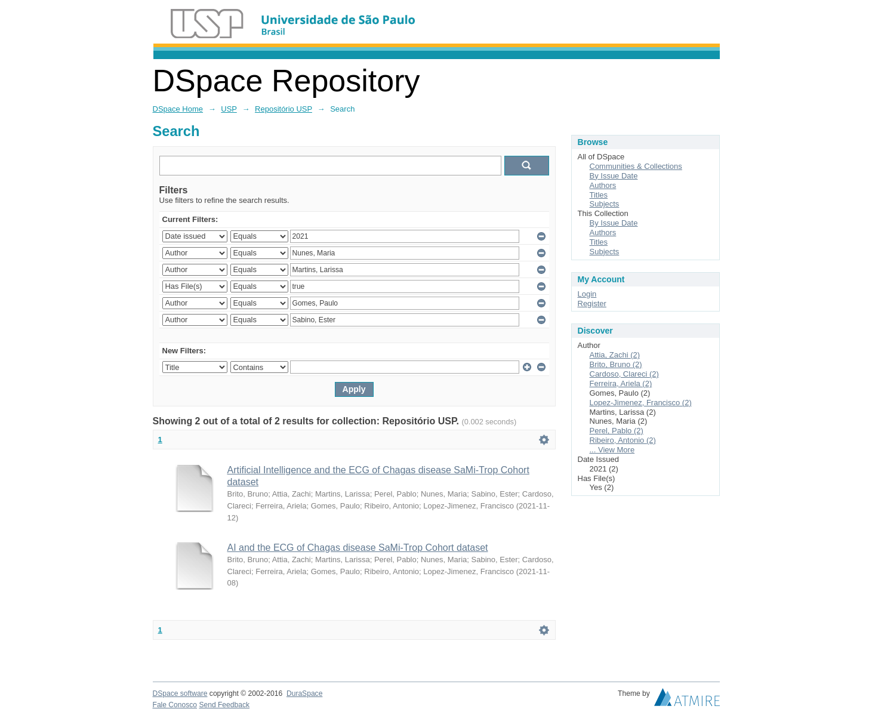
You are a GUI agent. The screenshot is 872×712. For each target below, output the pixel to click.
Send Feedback (224, 705)
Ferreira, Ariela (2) (621, 383)
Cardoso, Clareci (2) (624, 373)
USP (229, 108)
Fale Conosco (175, 705)
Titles (599, 194)
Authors (603, 185)
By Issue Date (614, 175)
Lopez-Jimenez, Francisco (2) (641, 402)
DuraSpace (304, 693)
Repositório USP (283, 108)
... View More (612, 449)
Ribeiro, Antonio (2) (623, 440)
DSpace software (180, 693)
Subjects (605, 203)
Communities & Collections (636, 166)
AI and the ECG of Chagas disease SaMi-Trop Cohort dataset (357, 548)
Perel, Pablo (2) (616, 430)
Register (592, 303)
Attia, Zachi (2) (615, 354)
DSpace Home (178, 108)
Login (587, 293)
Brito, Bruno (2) (616, 364)
